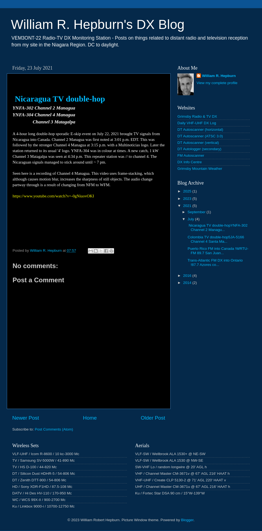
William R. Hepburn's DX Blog (97, 24)
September (197, 212)
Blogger (187, 520)
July (191, 219)
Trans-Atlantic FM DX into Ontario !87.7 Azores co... (215, 262)
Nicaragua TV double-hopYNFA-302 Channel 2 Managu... (217, 227)
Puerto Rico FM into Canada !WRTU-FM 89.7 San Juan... (217, 251)
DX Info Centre (189, 162)
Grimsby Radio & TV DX (197, 116)
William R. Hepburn (219, 76)
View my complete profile (216, 83)
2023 (187, 199)
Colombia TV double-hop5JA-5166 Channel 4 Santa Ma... (215, 239)
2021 (187, 206)
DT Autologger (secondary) (199, 149)
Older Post (153, 418)
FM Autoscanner (190, 155)
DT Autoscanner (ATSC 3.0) (200, 136)
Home (90, 418)
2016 (187, 276)
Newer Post (25, 418)
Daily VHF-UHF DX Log (196, 123)
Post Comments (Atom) (54, 429)
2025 (187, 191)
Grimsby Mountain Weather (199, 169)
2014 (187, 283)
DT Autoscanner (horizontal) (200, 129)
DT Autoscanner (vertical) (198, 143)
